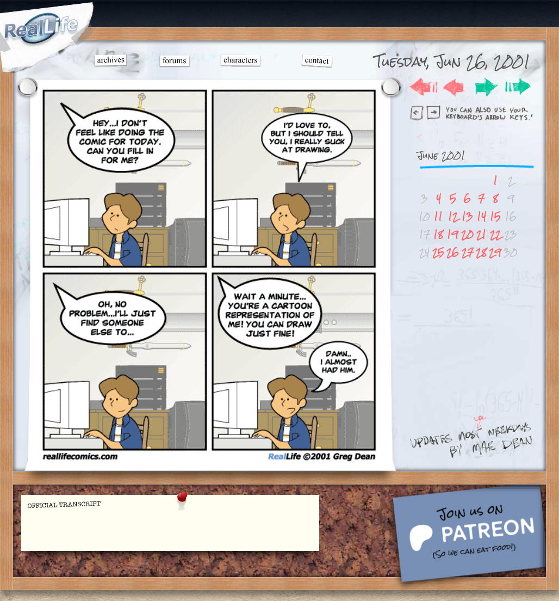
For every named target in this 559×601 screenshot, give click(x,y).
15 (495, 216)
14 (481, 216)
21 (481, 234)
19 (452, 234)
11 (438, 216)
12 (453, 216)
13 (467, 216)
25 (438, 252)
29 (495, 252)
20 (467, 234)
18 (438, 234)
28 (481, 252)
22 (495, 234)
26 (452, 252)
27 (468, 252)
